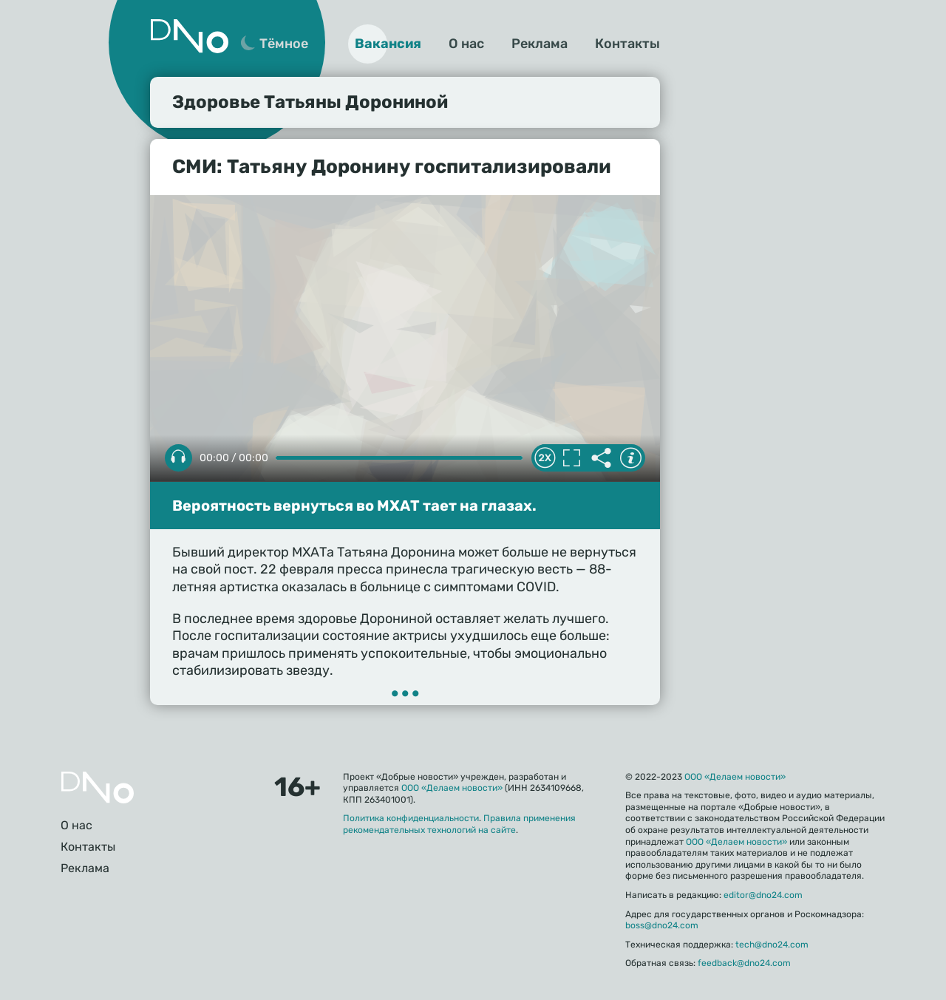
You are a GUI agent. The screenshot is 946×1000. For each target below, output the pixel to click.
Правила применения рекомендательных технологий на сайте (459, 824)
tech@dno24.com (772, 944)
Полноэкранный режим (571, 458)
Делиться (601, 458)
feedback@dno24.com (744, 963)
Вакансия (388, 43)
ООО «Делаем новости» (452, 788)
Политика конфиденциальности (411, 818)
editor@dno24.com (763, 895)
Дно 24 (189, 36)
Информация (630, 458)
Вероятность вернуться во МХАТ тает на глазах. (354, 505)
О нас (466, 43)
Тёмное (283, 43)
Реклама (539, 43)
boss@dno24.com (661, 925)
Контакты (627, 43)
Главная (98, 787)
